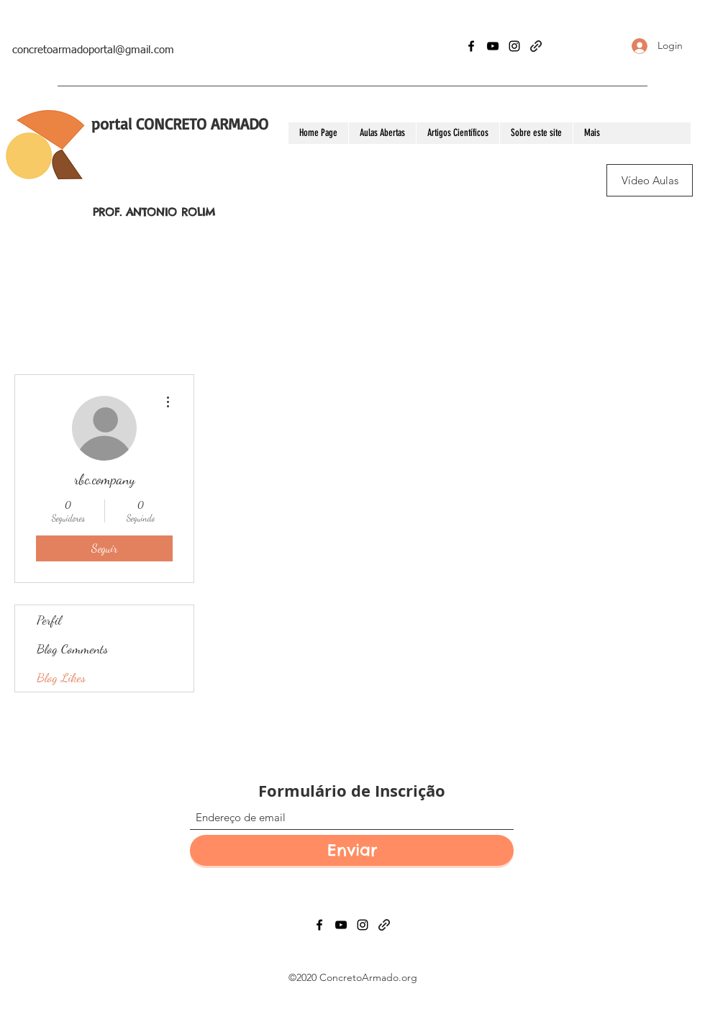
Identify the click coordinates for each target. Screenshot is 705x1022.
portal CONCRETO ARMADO (179, 123)
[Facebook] (471, 46)
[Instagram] (514, 46)
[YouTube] (493, 46)
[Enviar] (352, 850)
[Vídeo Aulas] (649, 180)
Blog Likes (61, 677)
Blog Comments (72, 648)
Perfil (49, 620)
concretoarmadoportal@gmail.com (93, 50)
